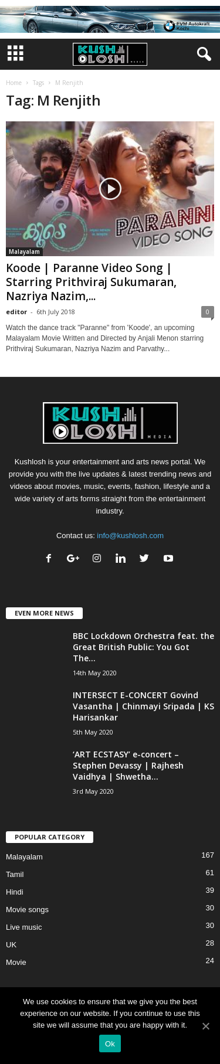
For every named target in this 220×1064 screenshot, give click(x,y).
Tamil (14, 874)
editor (16, 311)
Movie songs (27, 909)
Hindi (14, 892)
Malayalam (24, 251)
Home (14, 83)
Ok (110, 1043)
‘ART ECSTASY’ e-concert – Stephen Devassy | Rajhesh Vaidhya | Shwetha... (128, 765)
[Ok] (205, 1026)
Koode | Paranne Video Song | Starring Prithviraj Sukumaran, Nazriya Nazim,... (91, 282)
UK (11, 944)
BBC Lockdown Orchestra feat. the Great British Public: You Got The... (143, 647)
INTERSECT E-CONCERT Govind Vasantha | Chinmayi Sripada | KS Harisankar (143, 706)
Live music (24, 927)
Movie (16, 962)
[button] (202, 54)
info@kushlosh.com (130, 535)
